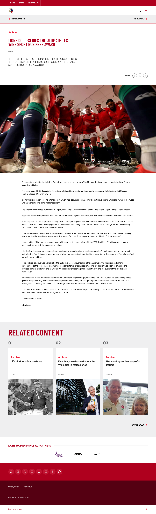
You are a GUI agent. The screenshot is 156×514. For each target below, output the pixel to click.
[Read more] (30, 381)
